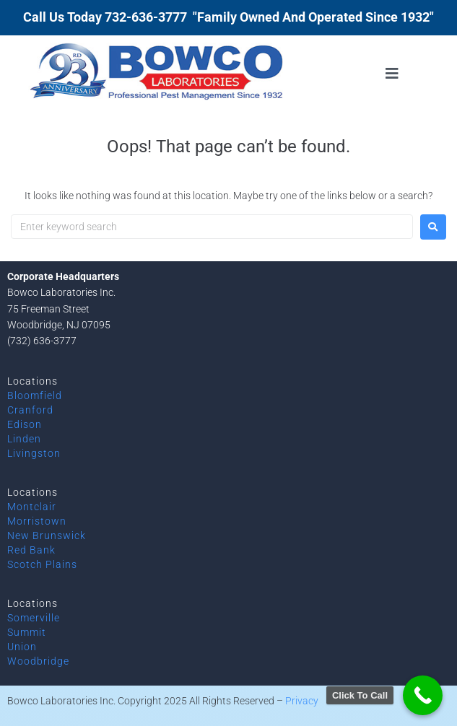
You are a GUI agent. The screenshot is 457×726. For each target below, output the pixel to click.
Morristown (36, 521)
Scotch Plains (42, 564)
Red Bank (31, 550)
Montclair (31, 506)
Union (22, 646)
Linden (24, 439)
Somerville (33, 618)
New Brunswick (46, 535)
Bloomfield (34, 395)
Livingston (34, 453)
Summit (26, 632)
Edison (24, 424)
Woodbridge (38, 661)
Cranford (30, 410)
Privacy (301, 701)
